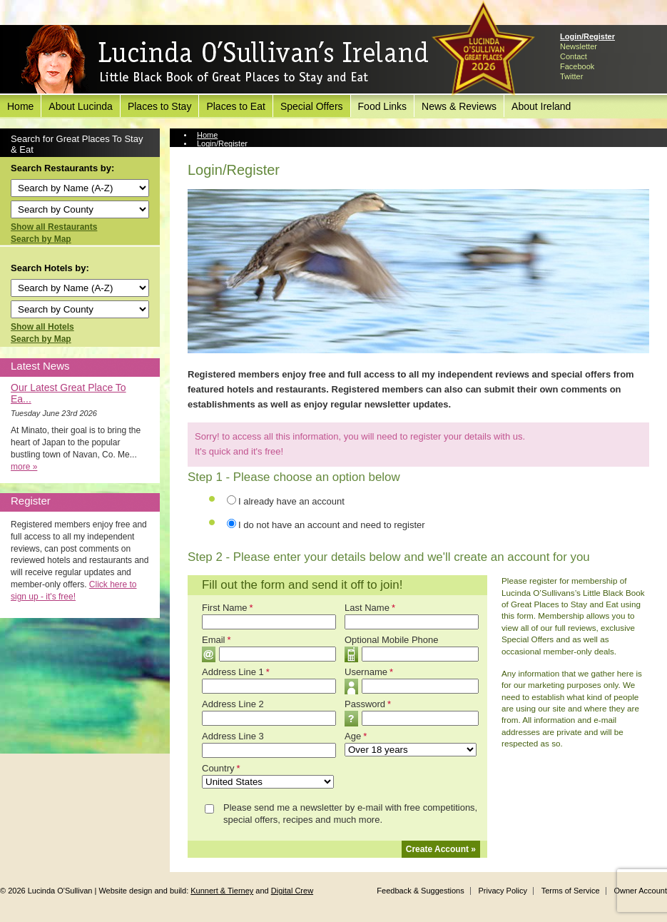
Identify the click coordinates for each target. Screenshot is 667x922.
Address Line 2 (233, 704)
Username (369, 672)
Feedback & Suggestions (420, 890)
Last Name (370, 607)
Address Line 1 (236, 672)
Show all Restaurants (54, 227)
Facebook (577, 66)
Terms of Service (570, 890)
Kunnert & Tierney (221, 890)
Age (356, 736)
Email (216, 639)
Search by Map (41, 239)
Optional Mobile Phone (392, 639)
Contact (573, 56)
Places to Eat (235, 106)
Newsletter (578, 46)
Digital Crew (292, 890)
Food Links (382, 106)
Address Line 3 (233, 736)
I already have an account (291, 501)
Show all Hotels (42, 327)
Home (20, 106)
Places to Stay (160, 106)
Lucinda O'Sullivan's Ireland (224, 60)
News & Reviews (459, 106)
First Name (227, 607)
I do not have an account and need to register (331, 525)
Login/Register (587, 36)
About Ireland (541, 106)
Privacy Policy (502, 890)
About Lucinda (81, 106)
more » (24, 467)
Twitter (571, 76)
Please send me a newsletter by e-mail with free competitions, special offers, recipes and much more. (350, 813)
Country (221, 768)
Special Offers (311, 106)
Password (368, 704)
